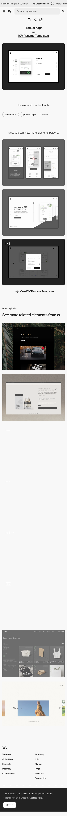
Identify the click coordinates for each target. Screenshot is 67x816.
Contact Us (40, 778)
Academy (39, 754)
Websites (6, 754)
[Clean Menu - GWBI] (33, 704)
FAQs (37, 768)
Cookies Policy (36, 798)
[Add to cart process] (33, 262)
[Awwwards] (10, 11)
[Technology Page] (33, 602)
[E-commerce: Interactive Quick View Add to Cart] (33, 500)
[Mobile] (33, 162)
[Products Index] (33, 653)
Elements (6, 764)
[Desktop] (33, 212)
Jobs (37, 759)
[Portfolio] (33, 346)
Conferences (8, 773)
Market (38, 764)
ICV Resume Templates (33, 35)
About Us (39, 773)
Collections (7, 759)
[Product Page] (33, 397)
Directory (6, 768)
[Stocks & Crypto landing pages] (33, 448)
